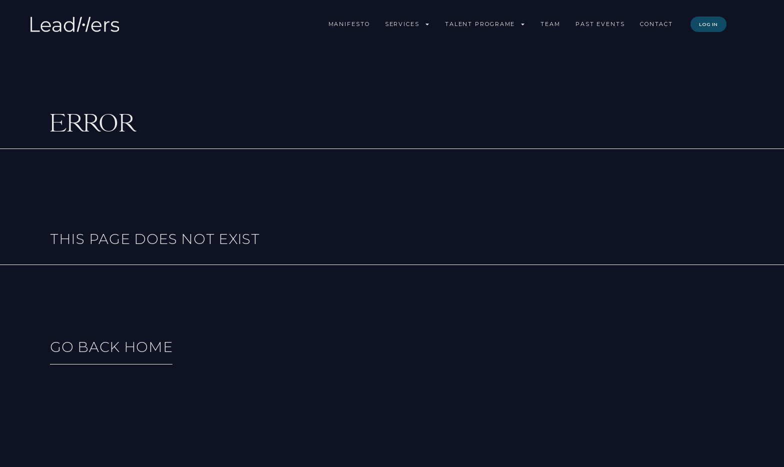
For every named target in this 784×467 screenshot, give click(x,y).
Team (550, 24)
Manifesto (349, 24)
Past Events (600, 24)
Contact (656, 24)
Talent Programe (485, 24)
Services (407, 24)
